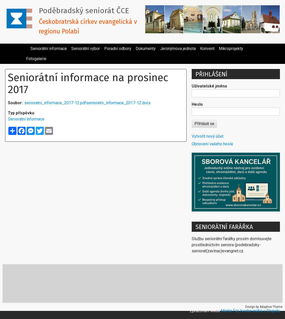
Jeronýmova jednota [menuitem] (178, 48)
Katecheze (87, 283)
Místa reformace (125, 283)
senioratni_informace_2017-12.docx (118, 102)
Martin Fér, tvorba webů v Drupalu (250, 310)
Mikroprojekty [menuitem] (231, 48)
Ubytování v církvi (232, 283)
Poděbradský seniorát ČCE (84, 10)
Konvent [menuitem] (207, 48)
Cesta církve (24, 283)
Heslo (197, 104)
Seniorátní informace (26, 119)
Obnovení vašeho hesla (212, 143)
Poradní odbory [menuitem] (117, 48)
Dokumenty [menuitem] (146, 48)
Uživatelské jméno (209, 86)
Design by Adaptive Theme (263, 307)
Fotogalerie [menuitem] (36, 58)
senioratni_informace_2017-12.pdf (55, 102)
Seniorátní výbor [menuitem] (85, 48)
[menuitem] (26, 47)
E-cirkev (56, 283)
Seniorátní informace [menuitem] (48, 48)
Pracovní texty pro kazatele (178, 283)
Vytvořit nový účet (207, 136)
